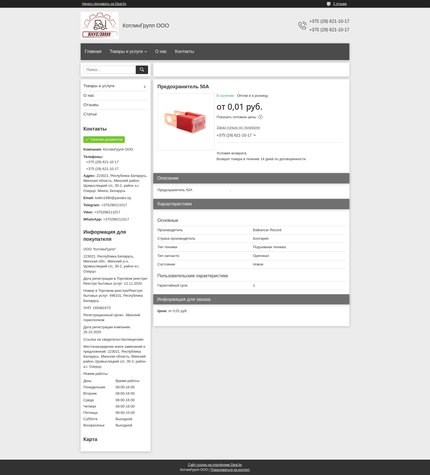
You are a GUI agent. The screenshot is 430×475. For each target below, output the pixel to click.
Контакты (184, 51)
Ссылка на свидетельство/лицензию (113, 339)
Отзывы (90, 104)
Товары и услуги (126, 51)
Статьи (90, 114)
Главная (93, 51)
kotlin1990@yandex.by (113, 198)
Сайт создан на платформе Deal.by (215, 465)
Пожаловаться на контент (230, 470)
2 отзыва (340, 4)
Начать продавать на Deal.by (104, 4)
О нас (161, 51)
